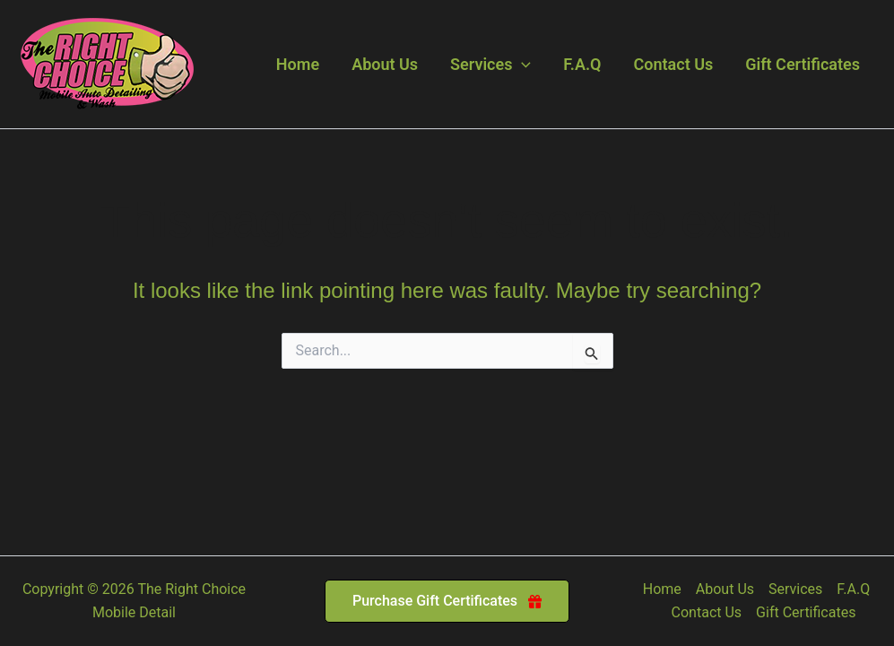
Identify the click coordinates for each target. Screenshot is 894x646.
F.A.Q (582, 64)
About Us (385, 64)
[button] (521, 64)
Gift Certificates (802, 64)
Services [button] (490, 64)
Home (297, 64)
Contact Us (674, 64)
